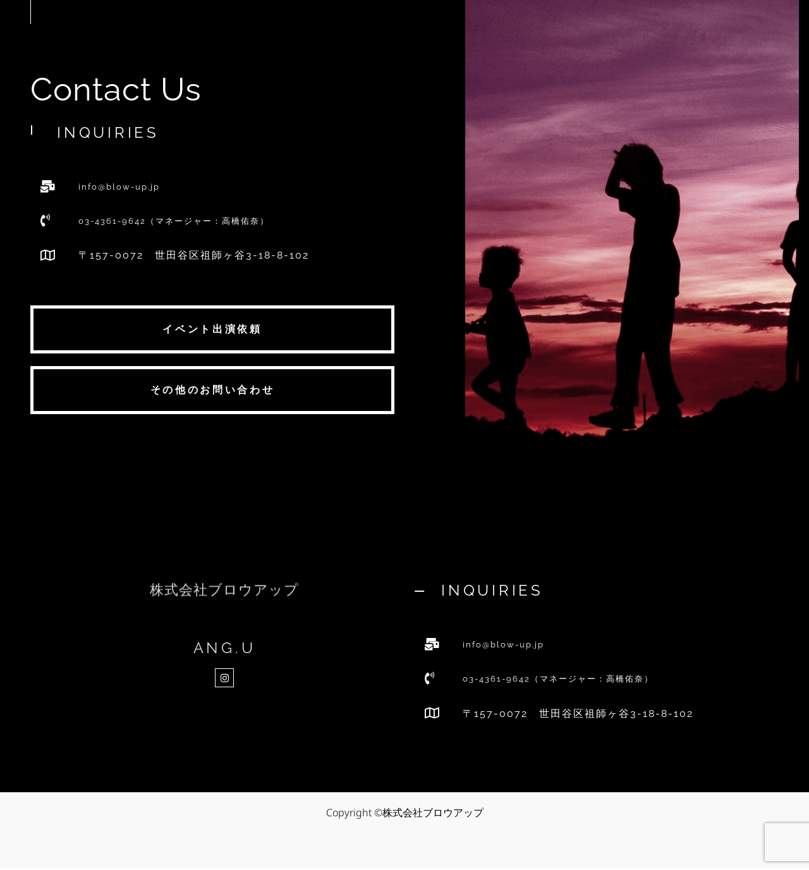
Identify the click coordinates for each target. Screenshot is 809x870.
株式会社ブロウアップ (224, 600)
